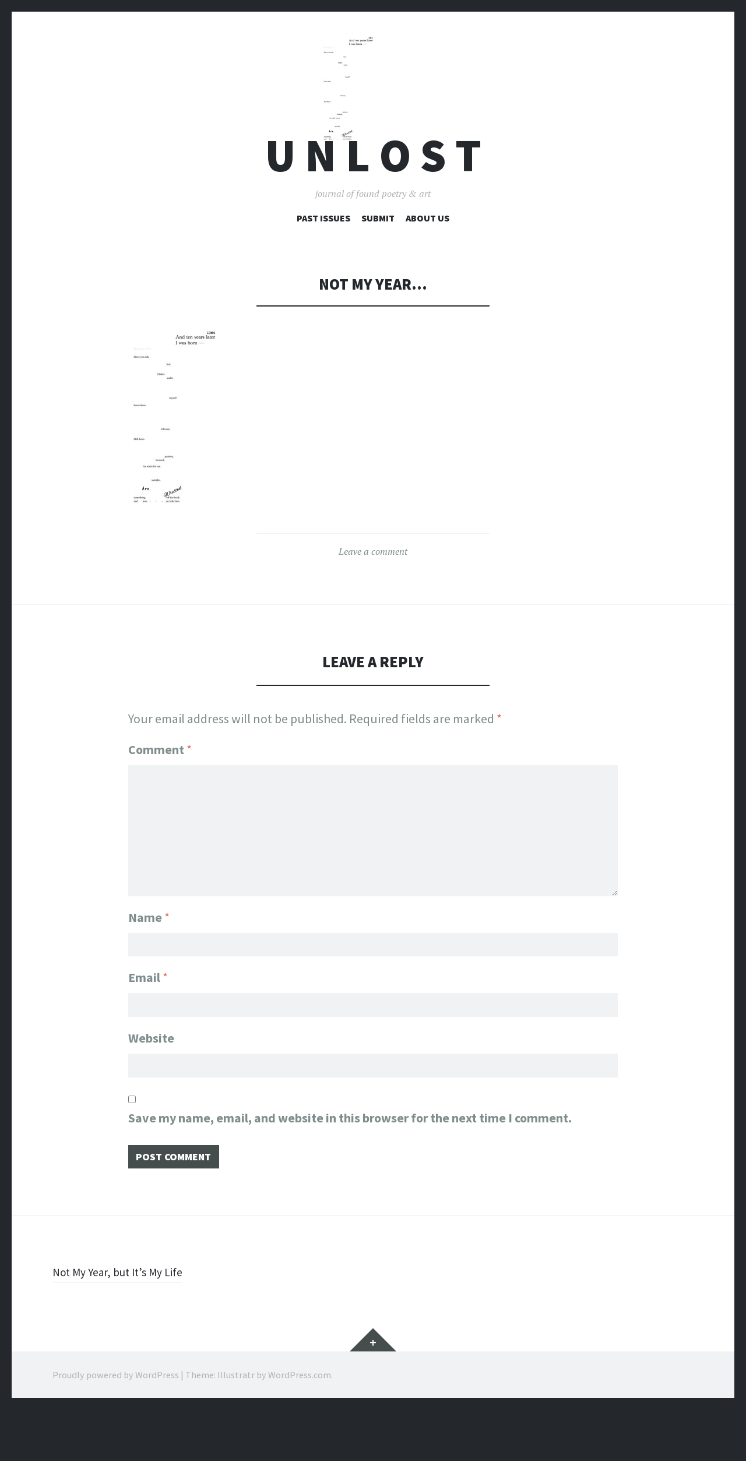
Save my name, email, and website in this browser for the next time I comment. (350, 1165)
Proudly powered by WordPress (115, 1426)
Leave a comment (373, 596)
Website (151, 1083)
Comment (160, 794)
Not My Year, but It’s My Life (125, 1323)
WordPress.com (299, 1426)
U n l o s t (373, 200)
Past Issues (323, 263)
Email (148, 1019)
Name (149, 956)
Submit (378, 263)
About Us (427, 263)
